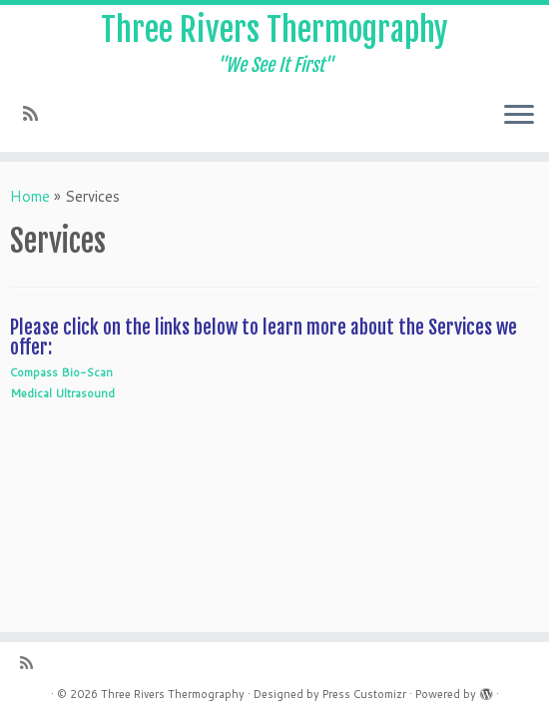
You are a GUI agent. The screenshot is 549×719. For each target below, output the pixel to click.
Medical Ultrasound (62, 393)
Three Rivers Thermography (274, 30)
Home (30, 196)
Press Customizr (364, 694)
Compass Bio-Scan (61, 372)
